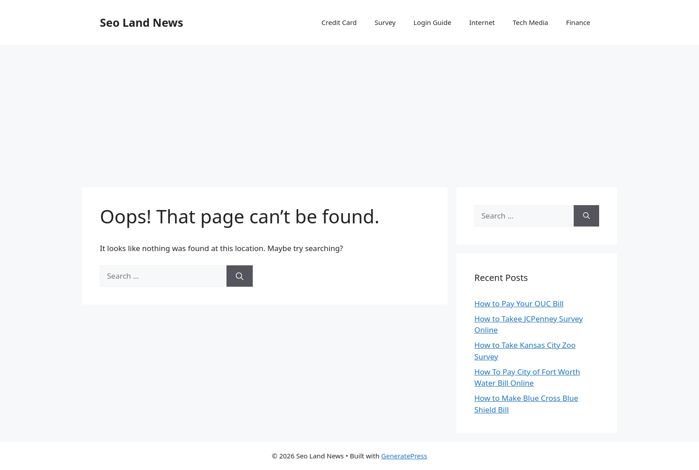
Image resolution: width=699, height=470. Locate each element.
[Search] (239, 276)
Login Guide (432, 22)
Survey (384, 22)
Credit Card (339, 22)
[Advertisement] (349, 111)
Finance (578, 22)
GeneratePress (404, 455)
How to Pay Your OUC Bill (518, 303)
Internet (482, 22)
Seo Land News (141, 22)
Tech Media (530, 22)
